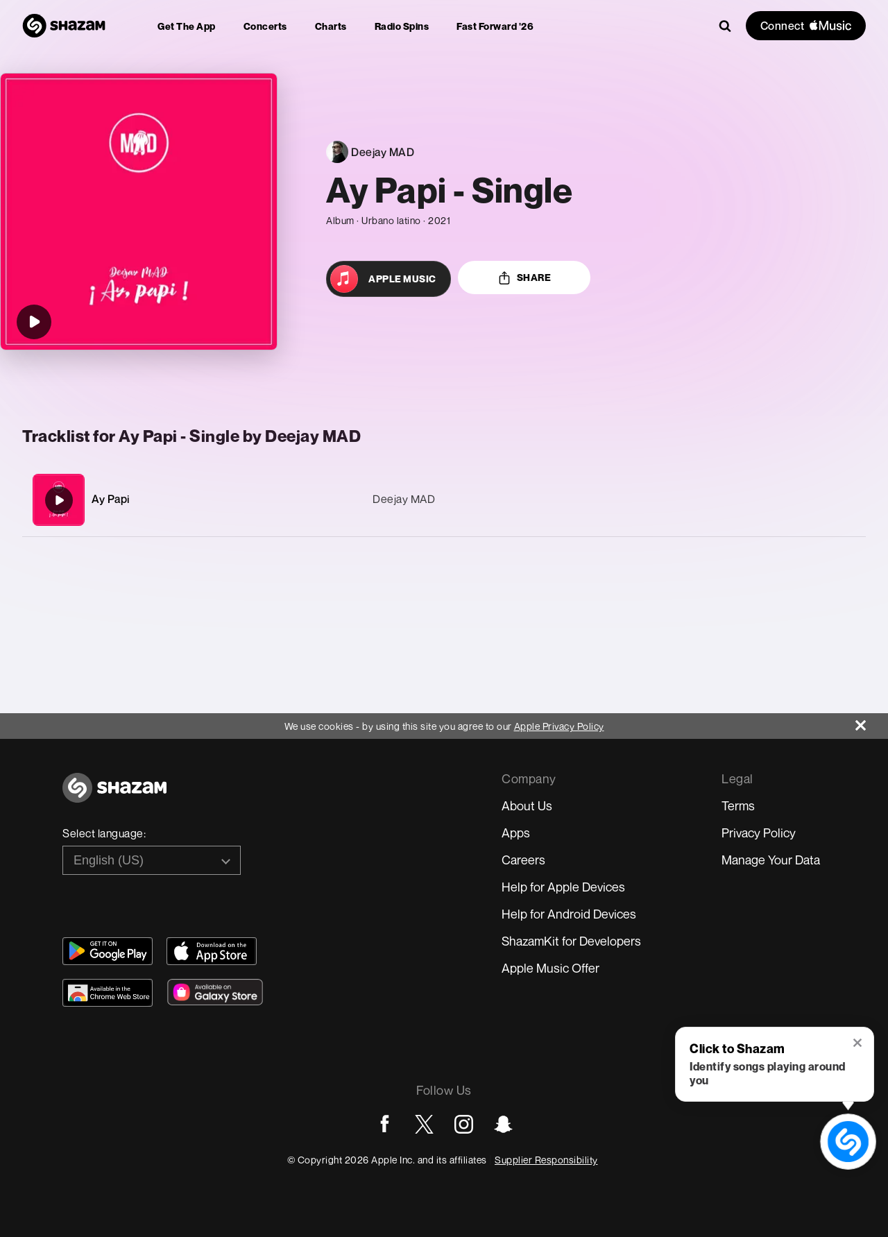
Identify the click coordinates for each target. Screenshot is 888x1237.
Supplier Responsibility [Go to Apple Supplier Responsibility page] (546, 1160)
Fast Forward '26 (494, 26)
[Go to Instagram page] (463, 1124)
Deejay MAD (404, 499)
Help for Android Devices (569, 913)
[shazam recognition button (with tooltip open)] (848, 1141)
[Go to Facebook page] (384, 1124)
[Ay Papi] (444, 499)
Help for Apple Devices (563, 886)
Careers (523, 859)
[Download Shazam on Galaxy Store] (215, 992)
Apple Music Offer (550, 967)
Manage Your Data (771, 859)
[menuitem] (187, 26)
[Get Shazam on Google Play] (107, 951)
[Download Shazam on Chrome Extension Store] (107, 993)
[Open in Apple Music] (388, 279)
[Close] (871, 722)
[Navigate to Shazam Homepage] (63, 25)
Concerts (265, 26)
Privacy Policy (759, 832)
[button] (858, 1044)
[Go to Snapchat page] (503, 1124)
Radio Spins (402, 26)
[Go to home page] (114, 795)
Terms (738, 805)
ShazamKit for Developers (571, 940)
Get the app (186, 26)
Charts (331, 26)
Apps (516, 832)
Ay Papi (111, 499)
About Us (527, 805)
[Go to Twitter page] (424, 1124)
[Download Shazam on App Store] (211, 951)
